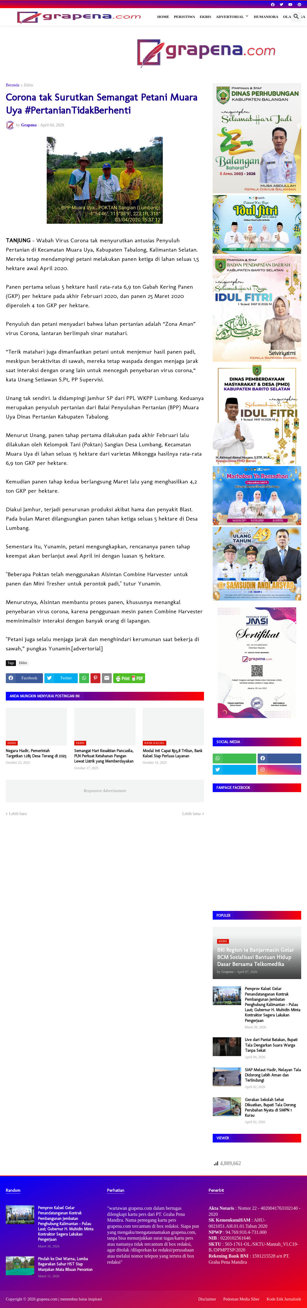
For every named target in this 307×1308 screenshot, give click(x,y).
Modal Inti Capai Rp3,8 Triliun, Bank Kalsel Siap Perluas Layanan (172, 753)
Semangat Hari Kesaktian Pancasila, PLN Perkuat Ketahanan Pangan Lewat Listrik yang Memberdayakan (103, 756)
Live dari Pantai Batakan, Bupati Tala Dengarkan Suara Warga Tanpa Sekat (271, 1045)
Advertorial (230, 16)
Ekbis (205, 16)
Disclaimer (207, 1299)
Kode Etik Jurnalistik (284, 1299)
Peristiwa (184, 16)
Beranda (12, 85)
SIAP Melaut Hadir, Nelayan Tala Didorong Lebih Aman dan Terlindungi (273, 1075)
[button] (296, 17)
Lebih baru (18, 814)
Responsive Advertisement (105, 791)
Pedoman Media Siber (241, 1299)
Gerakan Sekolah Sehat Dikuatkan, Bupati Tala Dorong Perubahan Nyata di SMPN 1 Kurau (270, 1107)
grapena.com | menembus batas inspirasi (69, 1299)
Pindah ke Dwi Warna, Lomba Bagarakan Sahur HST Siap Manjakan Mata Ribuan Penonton (65, 1264)
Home (163, 16)
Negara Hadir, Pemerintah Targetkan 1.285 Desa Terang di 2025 (36, 753)
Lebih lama (191, 814)
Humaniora (266, 16)
